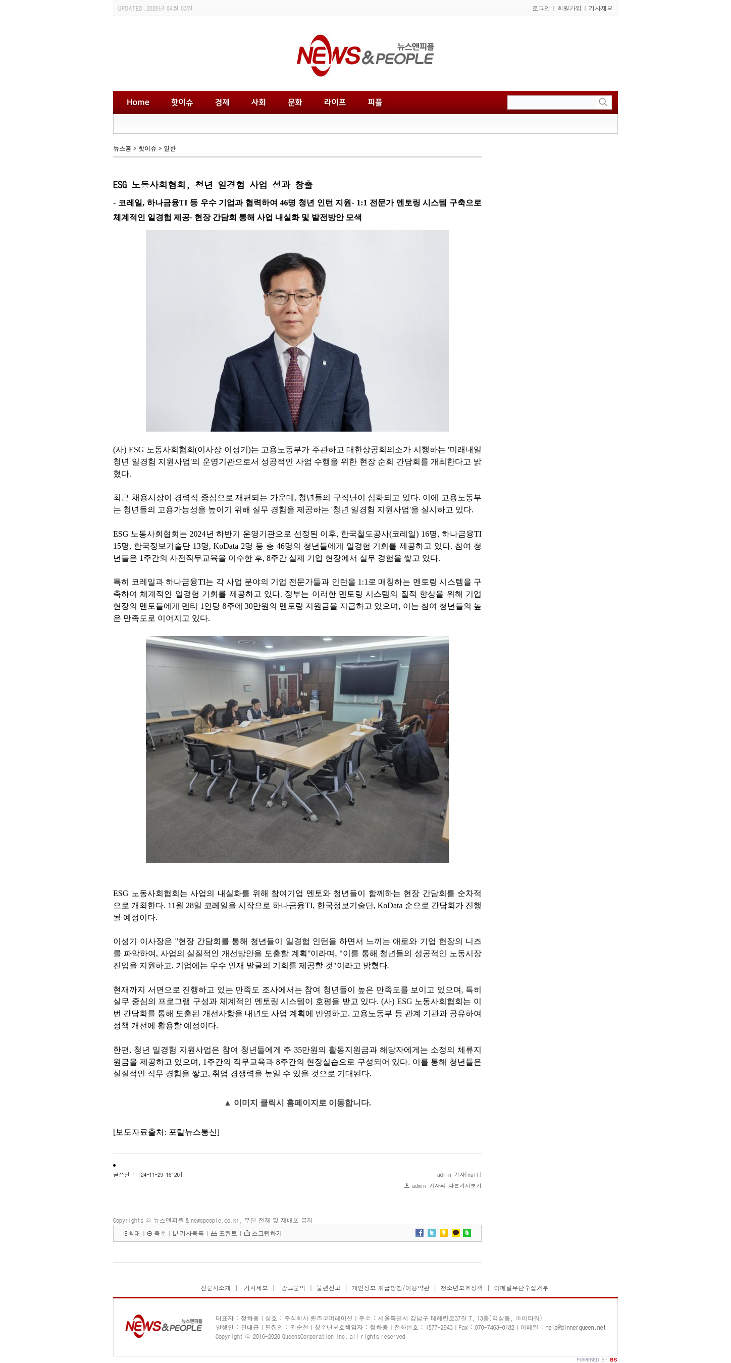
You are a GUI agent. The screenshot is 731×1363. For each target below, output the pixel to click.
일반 (170, 148)
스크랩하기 (267, 1233)
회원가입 (569, 8)
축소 (160, 1233)
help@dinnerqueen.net (576, 1327)
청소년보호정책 (462, 1287)
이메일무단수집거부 (521, 1287)
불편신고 (329, 1287)
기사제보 (601, 8)
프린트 (228, 1233)
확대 (134, 1233)
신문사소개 (215, 1287)
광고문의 (292, 1287)
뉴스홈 (122, 148)
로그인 (541, 8)
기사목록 (192, 1233)
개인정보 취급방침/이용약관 (391, 1287)
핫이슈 (147, 148)
